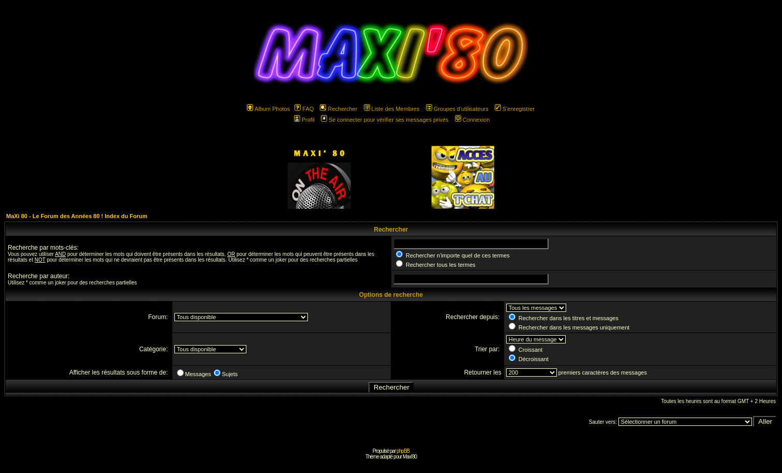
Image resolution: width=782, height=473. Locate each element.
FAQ (304, 109)
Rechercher (338, 109)
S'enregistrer (515, 109)
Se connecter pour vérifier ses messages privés (385, 120)
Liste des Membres (392, 109)
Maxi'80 (410, 457)
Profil (304, 120)
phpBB (402, 451)
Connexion (472, 120)
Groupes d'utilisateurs (457, 109)
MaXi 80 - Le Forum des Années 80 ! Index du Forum (76, 216)
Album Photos (268, 109)
